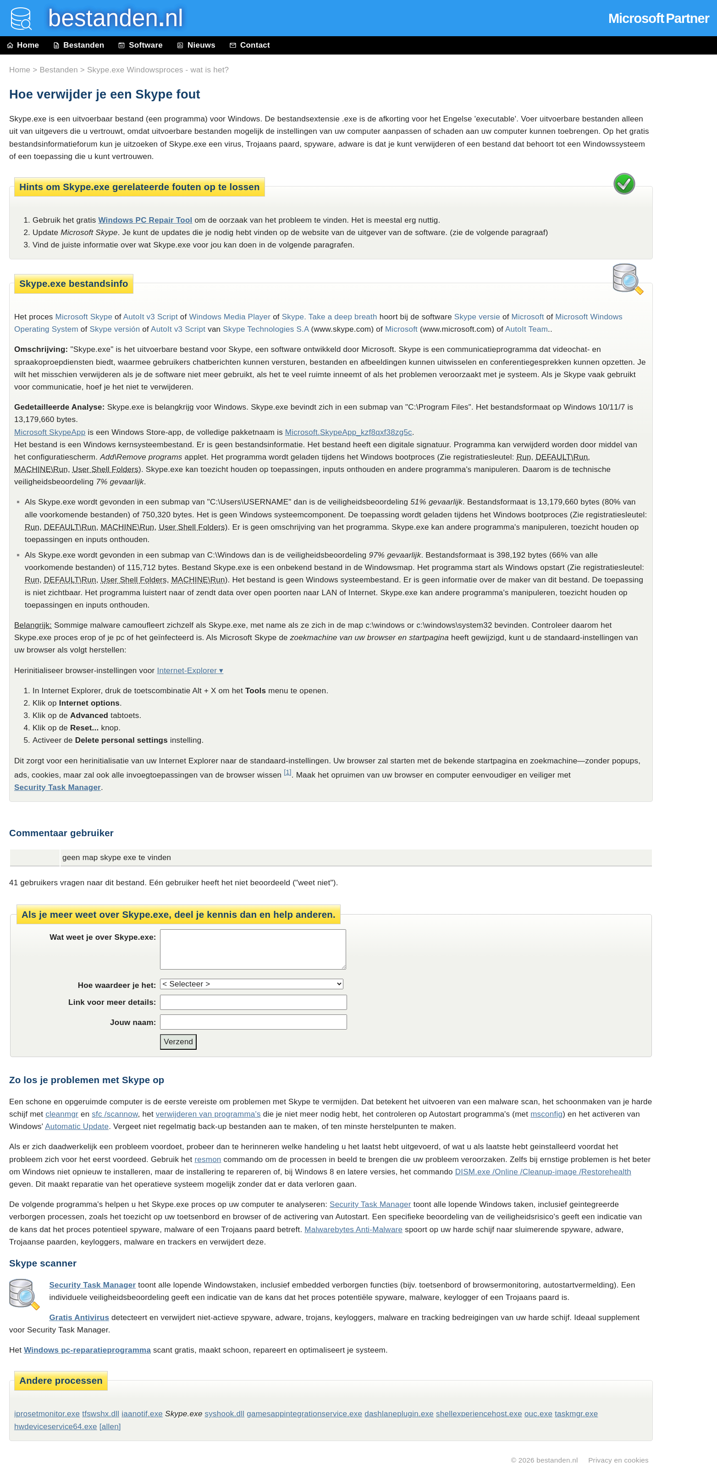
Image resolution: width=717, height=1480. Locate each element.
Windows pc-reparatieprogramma (87, 1350)
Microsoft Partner (658, 18)
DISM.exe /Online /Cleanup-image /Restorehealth (543, 1172)
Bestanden (78, 45)
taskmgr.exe (576, 1413)
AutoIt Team (526, 329)
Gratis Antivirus (79, 1317)
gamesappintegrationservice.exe (304, 1413)
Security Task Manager (57, 787)
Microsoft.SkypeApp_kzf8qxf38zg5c (348, 432)
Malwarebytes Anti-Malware (353, 1229)
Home (23, 45)
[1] (287, 772)
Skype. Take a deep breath (329, 316)
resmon (207, 1159)
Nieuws (195, 45)
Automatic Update (77, 1126)
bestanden (109, 18)
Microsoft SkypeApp (50, 432)
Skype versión (115, 329)
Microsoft (528, 316)
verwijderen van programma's (208, 1114)
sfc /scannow (115, 1114)
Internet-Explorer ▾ (190, 670)
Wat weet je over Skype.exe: (103, 937)
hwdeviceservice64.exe (55, 1426)
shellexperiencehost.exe (479, 1413)
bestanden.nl (557, 1460)
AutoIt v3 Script (150, 316)
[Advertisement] (689, 262)
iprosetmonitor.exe (47, 1413)
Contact (249, 45)
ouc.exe (538, 1413)
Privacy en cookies (618, 1460)
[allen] (110, 1426)
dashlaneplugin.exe (399, 1413)
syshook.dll (225, 1413)
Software (140, 45)
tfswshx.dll (100, 1413)
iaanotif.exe (142, 1413)
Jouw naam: (133, 1022)
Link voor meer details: (112, 1002)
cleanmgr (61, 1114)
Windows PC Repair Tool (145, 220)
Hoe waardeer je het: (117, 985)
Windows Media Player (229, 316)
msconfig (546, 1114)
